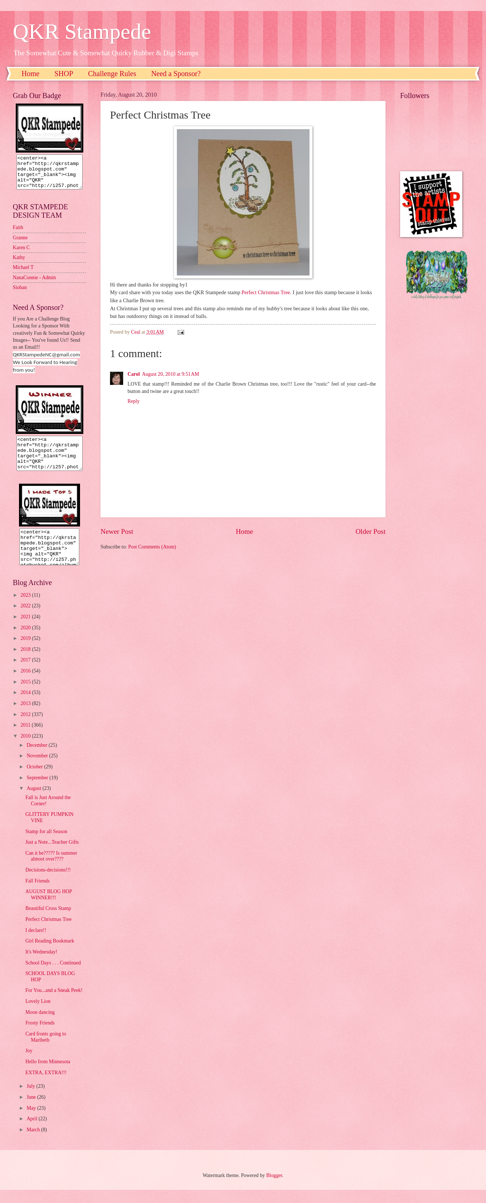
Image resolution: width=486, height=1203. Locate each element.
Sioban (20, 294)
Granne (20, 244)
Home (30, 74)
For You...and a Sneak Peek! (53, 1003)
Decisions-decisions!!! (48, 883)
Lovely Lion (37, 1014)
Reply (134, 401)
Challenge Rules (112, 74)
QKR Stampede (82, 31)
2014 (26, 705)
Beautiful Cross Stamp (48, 921)
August (34, 801)
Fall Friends (37, 894)
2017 (26, 673)
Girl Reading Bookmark (49, 954)
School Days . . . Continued (53, 976)
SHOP (63, 74)
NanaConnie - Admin (34, 284)
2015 (26, 695)
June (32, 1110)
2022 (26, 619)
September (38, 791)
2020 (26, 641)
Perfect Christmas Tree (266, 292)
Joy (28, 1064)
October (35, 780)
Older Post (371, 531)
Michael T (23, 274)
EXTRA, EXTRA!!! (46, 1085)
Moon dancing (39, 1025)
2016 (26, 684)
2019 (26, 651)
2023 (26, 608)
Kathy (19, 264)
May (32, 1121)
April (33, 1132)
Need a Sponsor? (176, 74)
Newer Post (116, 531)
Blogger (274, 1188)
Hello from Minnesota (47, 1075)
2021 (26, 630)
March (34, 1143)
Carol (134, 374)
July (31, 1099)
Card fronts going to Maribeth (45, 1050)
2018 (26, 662)
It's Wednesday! (41, 965)
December (38, 758)
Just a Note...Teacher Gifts (52, 855)
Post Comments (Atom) (152, 547)
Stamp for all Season (46, 844)
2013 (26, 716)
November (38, 769)
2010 (26, 749)
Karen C (21, 254)
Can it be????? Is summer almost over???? (51, 869)
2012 (26, 727)
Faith (18, 234)
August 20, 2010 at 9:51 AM (170, 374)
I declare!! (35, 943)
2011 (26, 738)
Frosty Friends (39, 1036)
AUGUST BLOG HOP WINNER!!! (48, 908)
